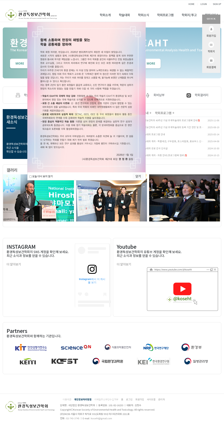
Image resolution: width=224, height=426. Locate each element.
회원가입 (139, 399)
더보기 (150, 113)
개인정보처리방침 (83, 399)
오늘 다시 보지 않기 (41, 176)
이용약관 (67, 399)
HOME (191, 3)
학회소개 (105, 15)
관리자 (161, 399)
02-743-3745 (72, 418)
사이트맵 (151, 399)
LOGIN (204, 3)
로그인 (129, 399)
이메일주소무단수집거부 (106, 399)
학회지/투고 (189, 15)
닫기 (138, 176)
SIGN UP (217, 3)
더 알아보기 (14, 264)
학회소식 (143, 15)
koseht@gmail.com (101, 418)
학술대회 (124, 15)
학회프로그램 (165, 15)
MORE (19, 63)
